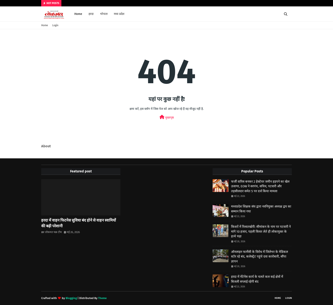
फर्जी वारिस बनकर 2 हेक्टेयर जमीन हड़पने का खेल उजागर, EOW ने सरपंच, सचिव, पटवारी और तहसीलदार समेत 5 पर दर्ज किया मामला (260, 186)
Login (55, 25)
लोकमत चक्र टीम (53, 232)
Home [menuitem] (78, 14)
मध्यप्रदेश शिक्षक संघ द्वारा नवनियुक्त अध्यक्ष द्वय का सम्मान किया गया (261, 209)
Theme (102, 298)
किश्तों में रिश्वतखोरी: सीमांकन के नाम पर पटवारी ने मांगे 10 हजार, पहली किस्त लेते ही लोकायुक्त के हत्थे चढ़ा (261, 231)
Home (44, 25)
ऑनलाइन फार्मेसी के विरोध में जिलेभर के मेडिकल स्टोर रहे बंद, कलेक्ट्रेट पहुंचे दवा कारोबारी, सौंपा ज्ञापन (259, 256)
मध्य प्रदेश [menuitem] (119, 14)
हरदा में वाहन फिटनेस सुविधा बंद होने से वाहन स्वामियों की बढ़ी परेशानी (78, 223)
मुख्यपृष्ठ (166, 117)
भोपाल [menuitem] (103, 14)
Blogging (71, 298)
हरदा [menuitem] (91, 14)
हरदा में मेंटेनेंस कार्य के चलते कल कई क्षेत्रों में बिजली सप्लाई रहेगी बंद (257, 279)
